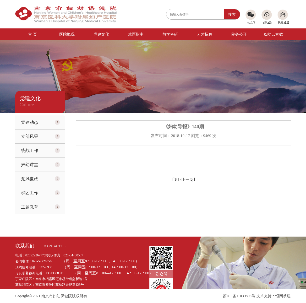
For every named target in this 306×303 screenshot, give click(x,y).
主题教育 (29, 207)
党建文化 (101, 34)
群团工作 (29, 192)
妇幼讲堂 (29, 164)
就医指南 (135, 34)
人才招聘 (204, 34)
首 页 (32, 34)
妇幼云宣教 (273, 34)
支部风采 (29, 136)
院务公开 (239, 34)
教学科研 (170, 34)
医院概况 (67, 34)
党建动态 (29, 122)
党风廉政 (29, 178)
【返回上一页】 (183, 180)
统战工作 (29, 150)
